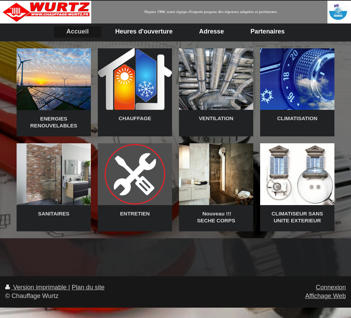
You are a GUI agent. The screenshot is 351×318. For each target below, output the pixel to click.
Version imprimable (36, 287)
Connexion (331, 287)
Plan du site (88, 287)
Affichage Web (325, 295)
